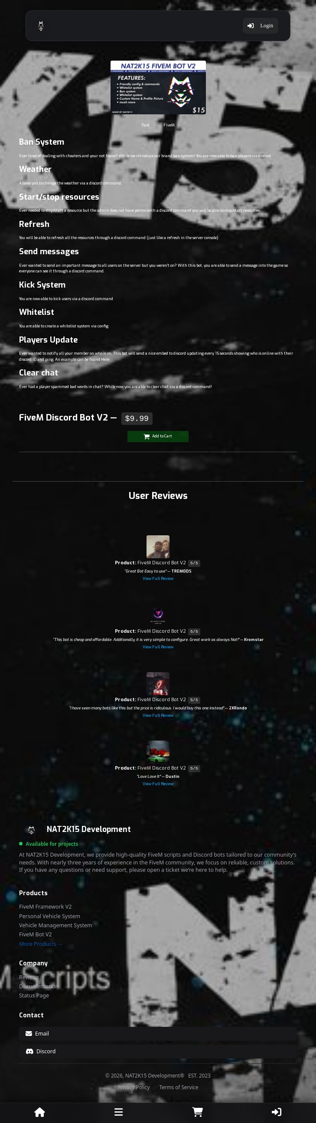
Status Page (34, 995)
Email (37, 1033)
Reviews (29, 977)
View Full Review (158, 578)
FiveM (169, 125)
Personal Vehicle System (49, 916)
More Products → (41, 944)
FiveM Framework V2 (45, 906)
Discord (41, 1051)
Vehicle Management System (55, 925)
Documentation (39, 986)
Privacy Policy (134, 1087)
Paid (145, 125)
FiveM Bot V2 (35, 934)
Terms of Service (178, 1087)
